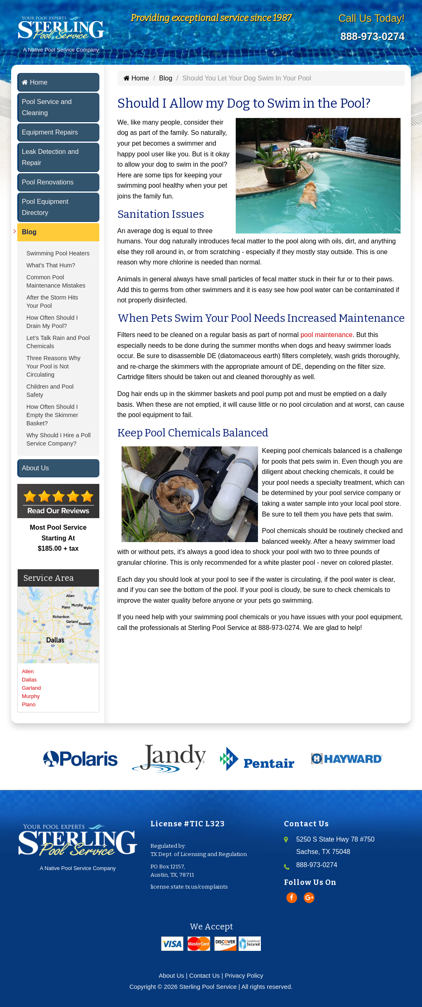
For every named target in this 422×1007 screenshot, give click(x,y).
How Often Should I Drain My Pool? (52, 321)
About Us (35, 468)
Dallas (29, 680)
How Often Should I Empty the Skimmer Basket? (52, 415)
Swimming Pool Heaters (58, 253)
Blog (29, 232)
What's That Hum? (50, 265)
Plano (28, 704)
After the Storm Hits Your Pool (52, 301)
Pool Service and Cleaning (47, 107)
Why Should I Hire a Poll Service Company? (58, 439)
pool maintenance (326, 334)
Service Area (48, 578)
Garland (31, 688)
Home (34, 82)
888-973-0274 (372, 36)
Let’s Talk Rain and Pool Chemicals (58, 342)
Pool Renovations (47, 182)
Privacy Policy (244, 975)
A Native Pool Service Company (77, 845)
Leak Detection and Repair (50, 157)
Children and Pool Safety (49, 390)
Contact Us (204, 975)
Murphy (31, 696)
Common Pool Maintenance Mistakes (55, 281)
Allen (28, 671)
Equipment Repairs (50, 132)
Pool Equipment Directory (45, 207)
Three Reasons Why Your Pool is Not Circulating (53, 366)
